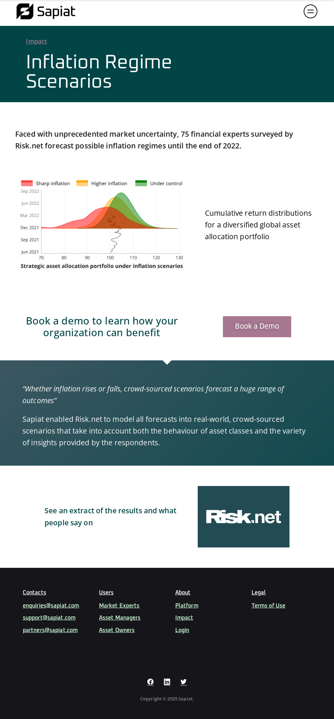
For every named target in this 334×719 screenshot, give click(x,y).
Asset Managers (120, 618)
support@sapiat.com (49, 618)
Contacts (34, 592)
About (183, 592)
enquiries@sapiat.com (51, 606)
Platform (186, 606)
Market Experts (119, 606)
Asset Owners (117, 630)
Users (106, 592)
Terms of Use (269, 606)
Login (182, 630)
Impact (36, 41)
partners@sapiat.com (50, 630)
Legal (259, 592)
